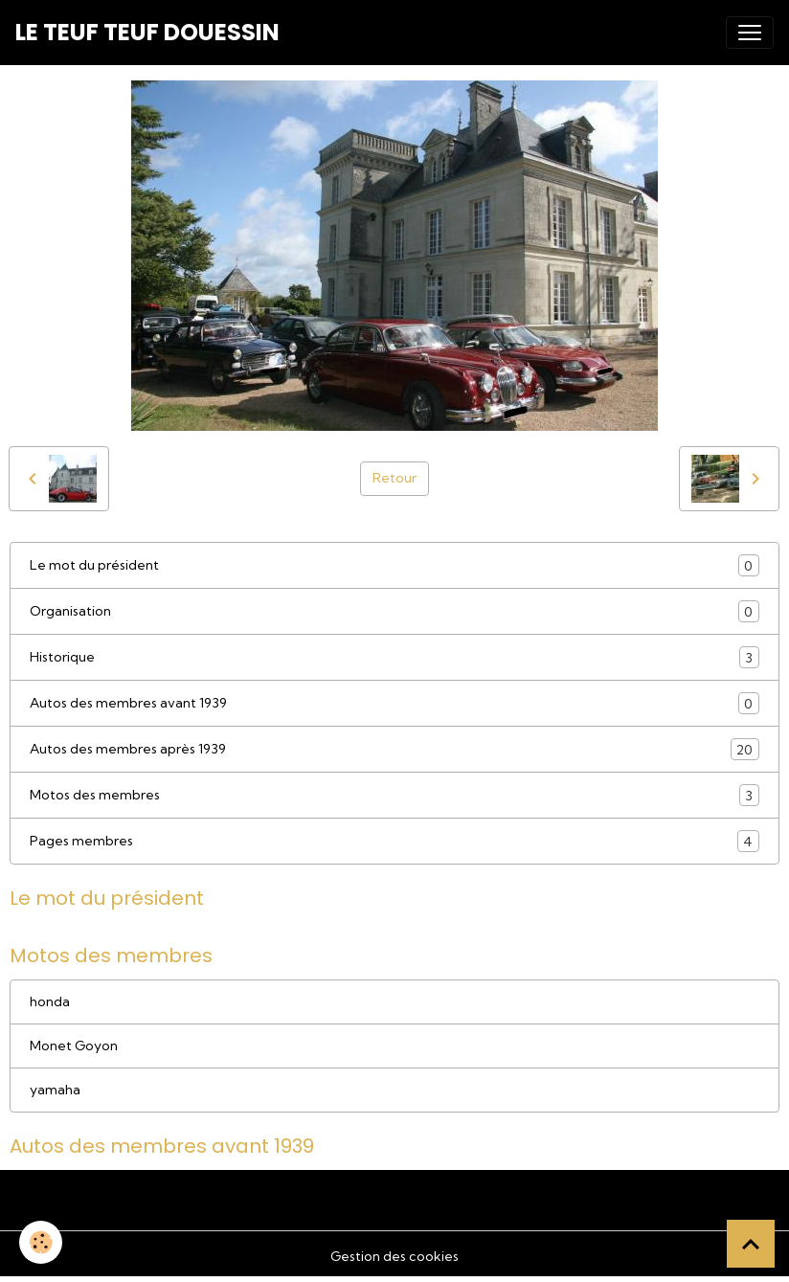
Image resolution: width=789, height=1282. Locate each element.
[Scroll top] (751, 1244)
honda (50, 1001)
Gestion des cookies (394, 1256)
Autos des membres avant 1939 (394, 703)
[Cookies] (40, 1242)
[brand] (147, 32)
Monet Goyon (74, 1045)
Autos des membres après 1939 (394, 749)
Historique (394, 657)
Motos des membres (394, 795)
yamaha (55, 1089)
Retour (394, 477)
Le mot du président (394, 565)
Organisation (394, 611)
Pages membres (394, 841)
